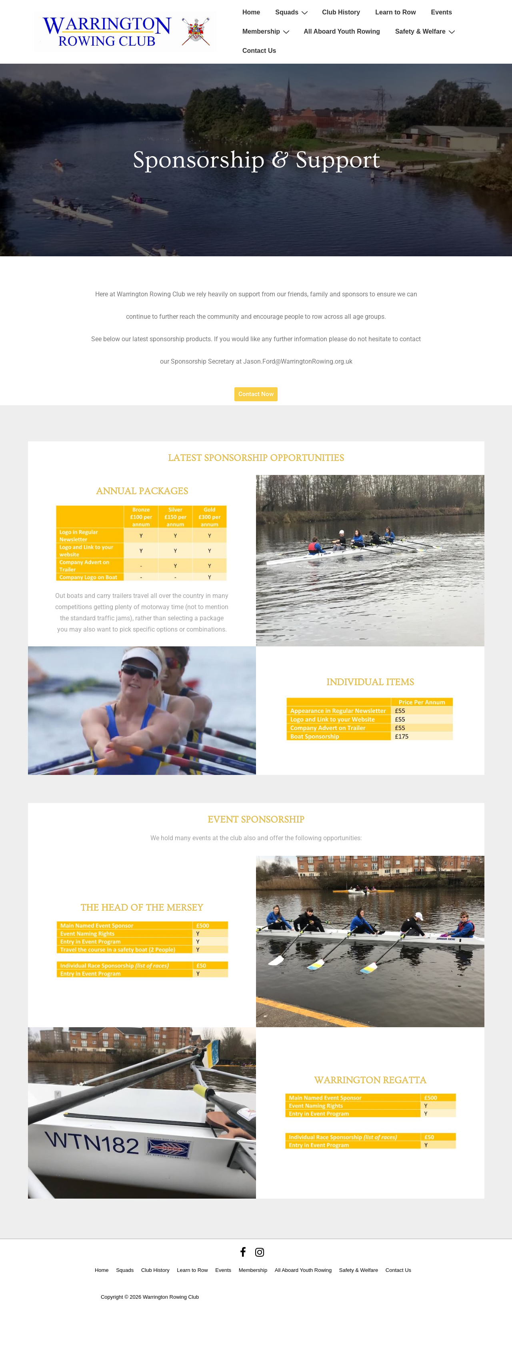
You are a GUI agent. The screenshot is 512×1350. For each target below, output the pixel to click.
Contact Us (259, 50)
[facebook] (245, 1255)
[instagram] (260, 1255)
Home (251, 12)
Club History (341, 12)
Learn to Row (395, 12)
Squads (292, 12)
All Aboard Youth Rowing (342, 31)
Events (441, 12)
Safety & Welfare (426, 31)
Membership (267, 31)
